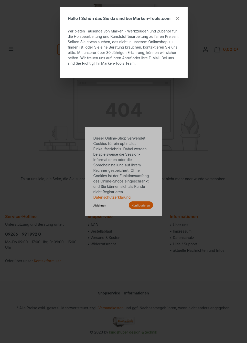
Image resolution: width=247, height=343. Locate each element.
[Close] (178, 18)
